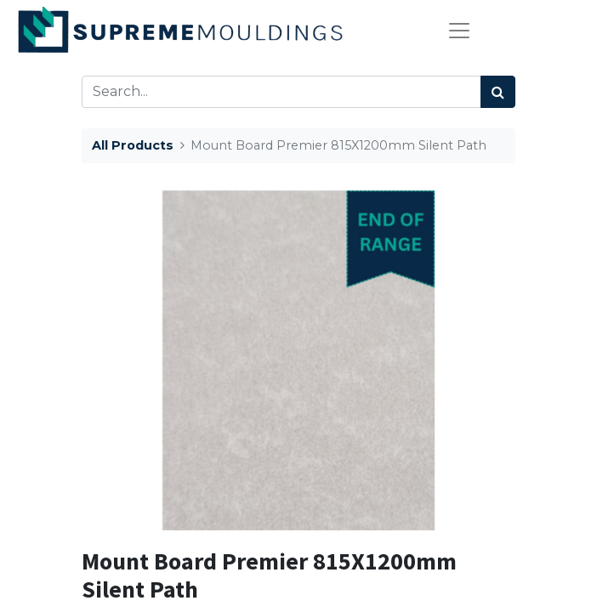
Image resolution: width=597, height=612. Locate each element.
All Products (132, 145)
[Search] (497, 92)
